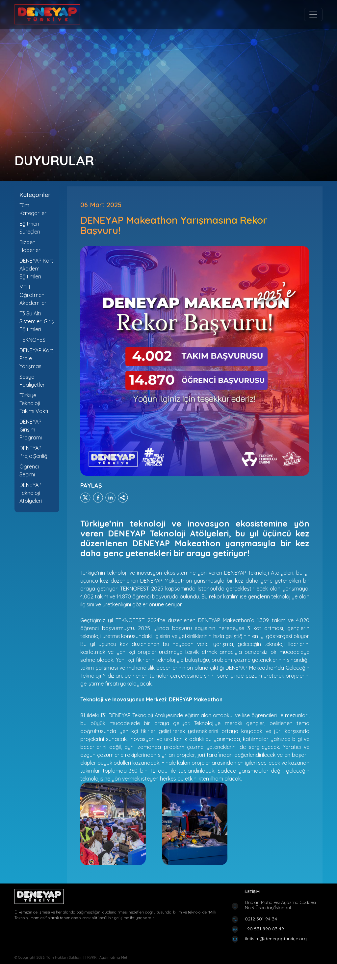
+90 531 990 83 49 (264, 929)
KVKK (92, 957)
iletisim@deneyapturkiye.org (276, 939)
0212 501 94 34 (261, 919)
